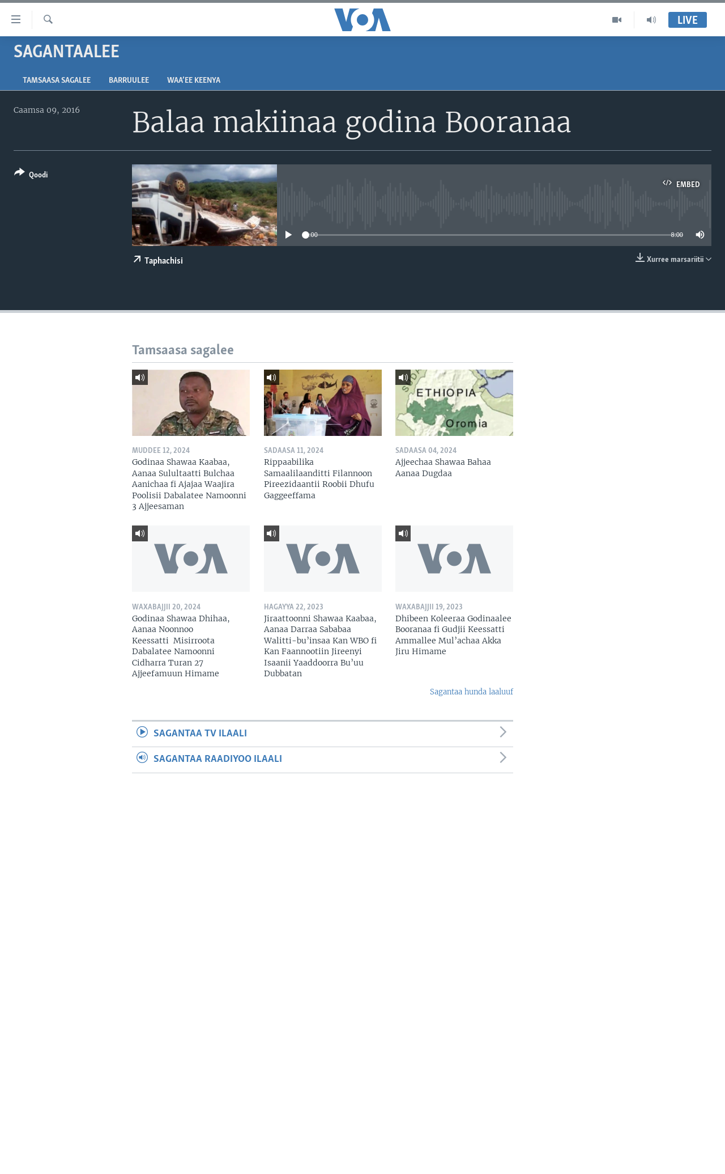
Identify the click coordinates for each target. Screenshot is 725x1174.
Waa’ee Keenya (193, 81)
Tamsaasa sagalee (57, 81)
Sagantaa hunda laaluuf (471, 692)
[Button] (31, 176)
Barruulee (129, 81)
